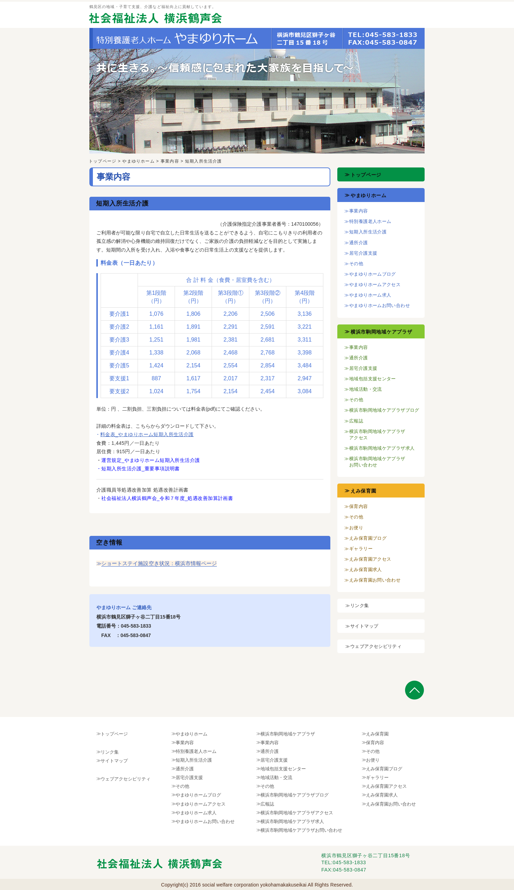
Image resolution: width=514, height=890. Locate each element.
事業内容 (170, 161)
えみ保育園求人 (365, 569)
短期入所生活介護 (368, 231)
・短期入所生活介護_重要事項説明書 (138, 468)
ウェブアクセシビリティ (376, 646)
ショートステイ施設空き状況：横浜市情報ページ (159, 563)
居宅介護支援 (363, 253)
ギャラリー (361, 548)
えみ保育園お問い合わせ (375, 580)
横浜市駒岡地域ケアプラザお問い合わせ (301, 830)
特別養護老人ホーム (370, 221)
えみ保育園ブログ (368, 538)
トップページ (102, 161)
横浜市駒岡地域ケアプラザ (381, 332)
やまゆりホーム (138, 161)
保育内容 (358, 506)
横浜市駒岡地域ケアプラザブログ (384, 410)
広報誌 (356, 421)
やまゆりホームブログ (372, 274)
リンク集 (359, 605)
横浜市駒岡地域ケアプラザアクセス (296, 812)
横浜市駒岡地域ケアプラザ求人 (381, 448)
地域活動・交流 (365, 389)
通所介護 (358, 242)
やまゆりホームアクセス (375, 284)
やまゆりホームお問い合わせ (379, 305)
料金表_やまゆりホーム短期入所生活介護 (147, 434)
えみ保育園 (363, 491)
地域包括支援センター (372, 378)
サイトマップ (364, 626)
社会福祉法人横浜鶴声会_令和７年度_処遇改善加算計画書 (167, 498)
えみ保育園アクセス (370, 559)
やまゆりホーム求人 (370, 295)
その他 (356, 263)
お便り (356, 527)
